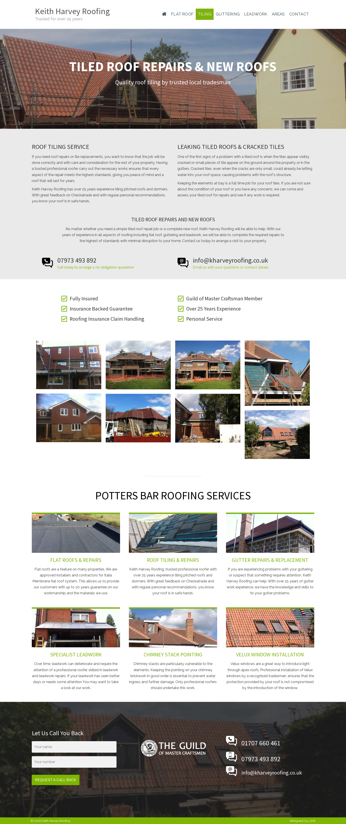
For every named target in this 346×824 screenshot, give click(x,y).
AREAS (278, 14)
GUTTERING (228, 14)
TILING (204, 14)
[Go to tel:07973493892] (105, 262)
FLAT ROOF (182, 14)
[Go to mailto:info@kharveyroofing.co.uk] (245, 262)
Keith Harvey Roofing (72, 11)
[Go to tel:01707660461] (270, 741)
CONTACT (299, 14)
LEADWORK (255, 14)
